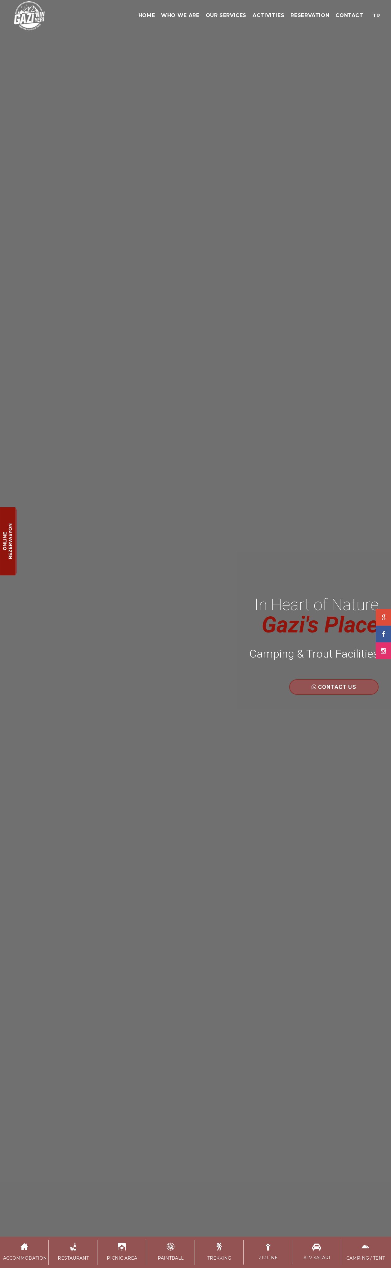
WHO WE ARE (180, 15)
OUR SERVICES (226, 15)
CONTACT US (334, 687)
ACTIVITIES (268, 15)
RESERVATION (309, 15)
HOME (146, 15)
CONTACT (349, 15)
